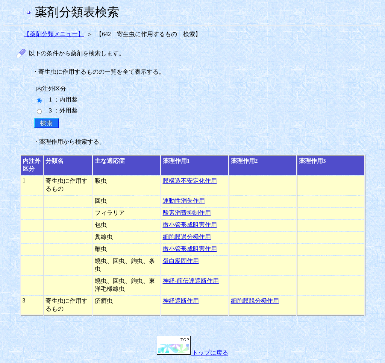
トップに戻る (192, 352)
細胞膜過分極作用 (187, 237)
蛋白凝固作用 (181, 261)
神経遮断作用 (181, 301)
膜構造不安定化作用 (190, 181)
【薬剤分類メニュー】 (54, 34)
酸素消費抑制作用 (187, 213)
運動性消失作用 (184, 200)
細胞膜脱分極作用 (255, 301)
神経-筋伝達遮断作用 (191, 281)
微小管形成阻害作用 (190, 225)
